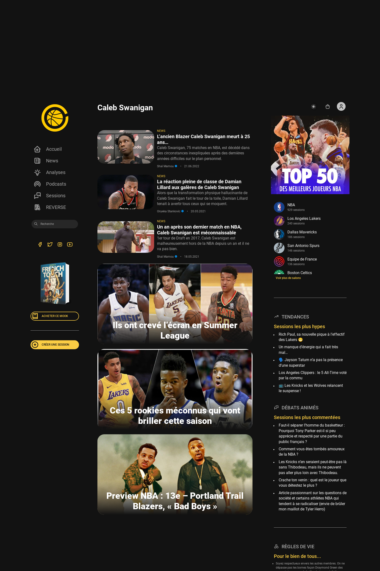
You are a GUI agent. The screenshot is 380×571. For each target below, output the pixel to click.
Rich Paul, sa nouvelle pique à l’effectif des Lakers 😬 (312, 337)
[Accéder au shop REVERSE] (327, 106)
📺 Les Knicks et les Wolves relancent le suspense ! (311, 388)
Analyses (49, 172)
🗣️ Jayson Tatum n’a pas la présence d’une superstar (311, 362)
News (45, 161)
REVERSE (49, 207)
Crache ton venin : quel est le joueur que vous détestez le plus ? (312, 483)
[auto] (314, 106)
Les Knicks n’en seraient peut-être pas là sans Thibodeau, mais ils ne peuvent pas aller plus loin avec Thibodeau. (313, 467)
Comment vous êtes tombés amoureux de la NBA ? (312, 452)
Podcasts (49, 184)
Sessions (49, 195)
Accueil (47, 149)
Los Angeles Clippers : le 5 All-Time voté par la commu (313, 375)
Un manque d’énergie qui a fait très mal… (308, 350)
